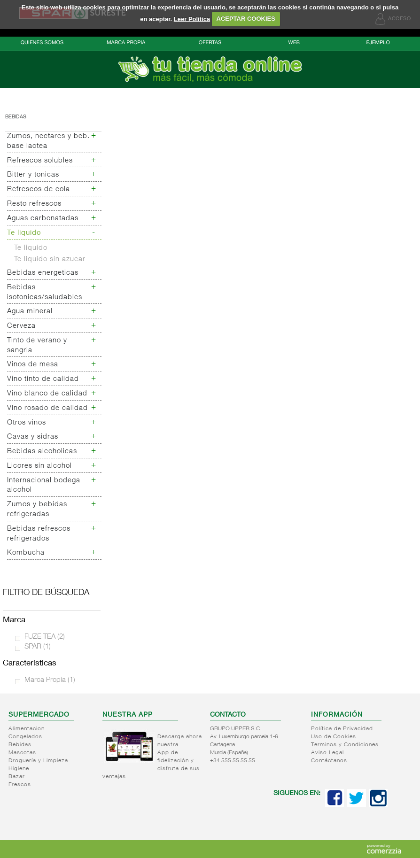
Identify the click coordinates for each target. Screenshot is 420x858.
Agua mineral (30, 311)
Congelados (25, 737)
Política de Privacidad (342, 729)
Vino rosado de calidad (47, 408)
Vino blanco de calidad (47, 393)
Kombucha (26, 553)
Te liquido (24, 233)
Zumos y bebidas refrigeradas (37, 509)
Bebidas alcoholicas (42, 451)
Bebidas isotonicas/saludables (44, 292)
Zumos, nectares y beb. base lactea (48, 141)
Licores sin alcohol (39, 466)
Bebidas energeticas (42, 273)
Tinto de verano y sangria (37, 345)
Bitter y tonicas (33, 174)
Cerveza (21, 326)
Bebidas (15, 117)
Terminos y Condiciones (345, 745)
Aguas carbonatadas (42, 218)
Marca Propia (49, 680)
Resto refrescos (34, 204)
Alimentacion (26, 729)
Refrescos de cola (38, 189)
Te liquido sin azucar (50, 259)
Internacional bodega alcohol (43, 485)
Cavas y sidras (32, 437)
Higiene (18, 769)
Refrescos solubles (40, 160)
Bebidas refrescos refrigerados (38, 534)
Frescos (19, 785)
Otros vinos (26, 422)
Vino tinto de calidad (43, 379)
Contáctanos (329, 761)
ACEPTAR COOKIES (246, 18)
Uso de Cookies (333, 737)
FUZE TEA (44, 637)
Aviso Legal (327, 753)
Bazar (16, 777)
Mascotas (22, 753)
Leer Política (192, 18)
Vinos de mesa (32, 364)
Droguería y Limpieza (38, 761)
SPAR (37, 646)
